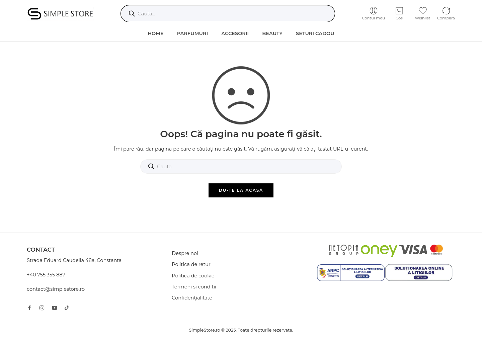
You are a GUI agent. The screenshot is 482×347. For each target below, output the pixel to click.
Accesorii (235, 33)
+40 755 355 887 (46, 275)
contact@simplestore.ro (56, 289)
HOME (156, 33)
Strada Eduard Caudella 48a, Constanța (74, 260)
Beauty (272, 33)
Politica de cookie (193, 276)
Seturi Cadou (315, 33)
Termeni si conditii (194, 287)
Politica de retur (191, 264)
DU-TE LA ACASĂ (241, 190)
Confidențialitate (192, 298)
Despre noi (185, 253)
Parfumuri (192, 33)
